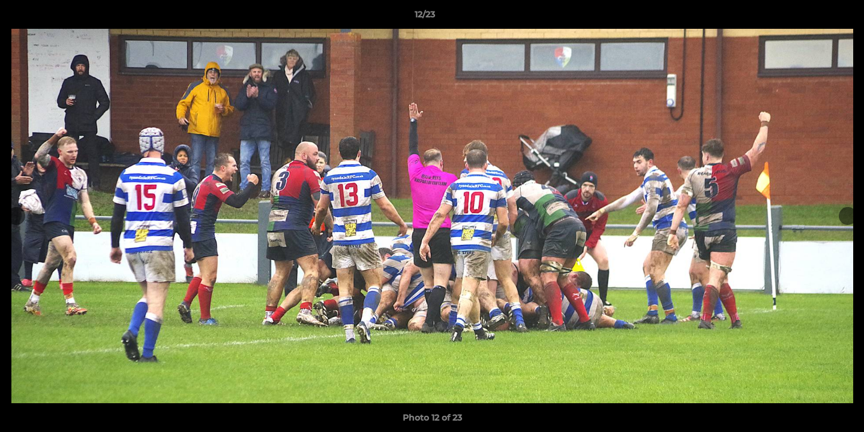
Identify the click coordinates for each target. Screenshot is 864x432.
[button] (813, 17)
